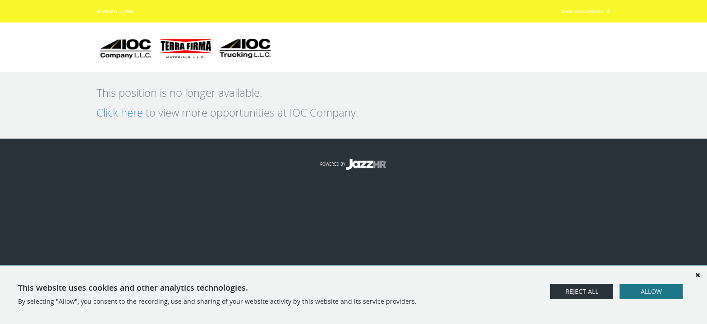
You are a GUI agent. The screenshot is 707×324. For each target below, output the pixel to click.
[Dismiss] (697, 275)
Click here (119, 112)
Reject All (581, 291)
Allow (651, 291)
